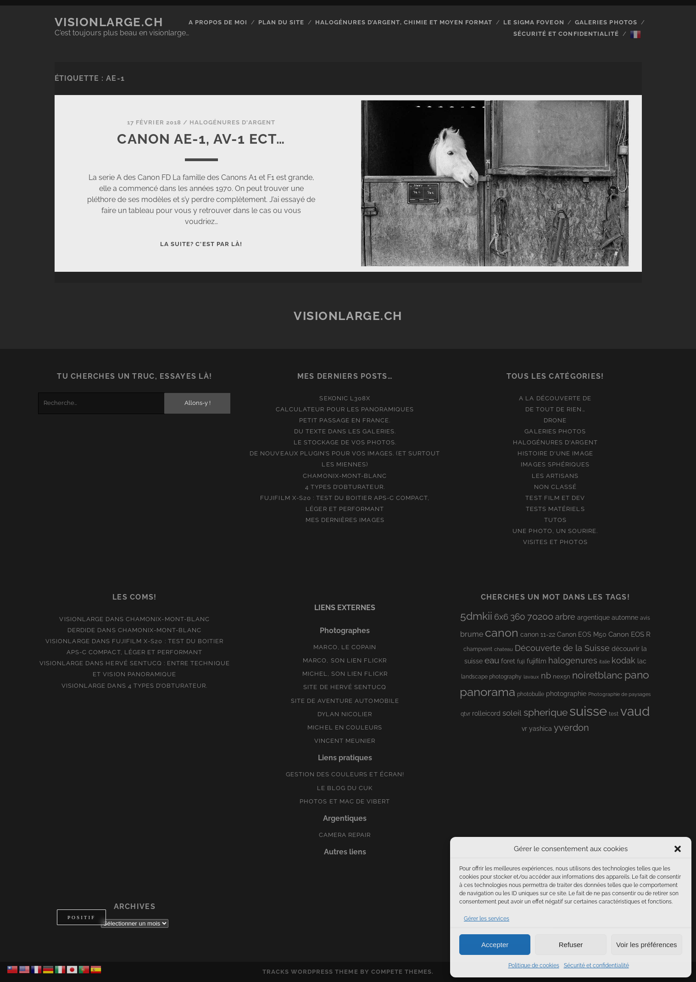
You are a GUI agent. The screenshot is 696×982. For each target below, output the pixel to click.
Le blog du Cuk (345, 788)
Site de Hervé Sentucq (344, 687)
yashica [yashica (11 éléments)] (540, 728)
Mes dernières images (345, 519)
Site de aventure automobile (345, 700)
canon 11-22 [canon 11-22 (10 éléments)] (537, 634)
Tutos (555, 519)
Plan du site (281, 22)
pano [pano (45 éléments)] (636, 674)
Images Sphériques (555, 464)
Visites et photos (555, 542)
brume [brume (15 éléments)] (471, 634)
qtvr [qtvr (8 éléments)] (465, 714)
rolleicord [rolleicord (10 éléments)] (486, 713)
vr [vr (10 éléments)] (524, 728)
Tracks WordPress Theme (310, 971)
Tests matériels (555, 508)
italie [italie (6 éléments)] (604, 661)
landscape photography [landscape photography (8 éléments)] (491, 676)
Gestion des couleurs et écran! (345, 774)
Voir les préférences (646, 944)
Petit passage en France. (344, 420)
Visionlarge (81, 619)
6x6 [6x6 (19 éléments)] (501, 617)
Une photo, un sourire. (555, 530)
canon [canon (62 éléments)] (501, 633)
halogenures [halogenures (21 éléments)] (572, 660)
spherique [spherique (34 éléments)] (545, 712)
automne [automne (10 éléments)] (625, 617)
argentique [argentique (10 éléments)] (593, 617)
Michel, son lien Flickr (345, 673)
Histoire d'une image (555, 453)
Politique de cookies (533, 965)
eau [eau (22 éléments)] (491, 660)
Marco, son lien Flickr (345, 660)
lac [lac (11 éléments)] (641, 661)
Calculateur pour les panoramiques (345, 409)
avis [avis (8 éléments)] (645, 618)
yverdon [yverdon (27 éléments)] (571, 727)
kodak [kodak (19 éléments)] (623, 660)
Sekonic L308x (344, 398)
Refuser (571, 944)
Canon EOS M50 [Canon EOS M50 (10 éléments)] (582, 634)
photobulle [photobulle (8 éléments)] (530, 694)
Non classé (555, 486)
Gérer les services (486, 918)
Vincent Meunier (345, 740)
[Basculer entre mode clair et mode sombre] (81, 917)
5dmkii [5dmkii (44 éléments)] (476, 616)
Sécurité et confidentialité (596, 965)
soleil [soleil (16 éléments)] (512, 713)
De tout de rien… (555, 409)
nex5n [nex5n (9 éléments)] (561, 676)
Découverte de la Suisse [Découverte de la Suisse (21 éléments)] (562, 648)
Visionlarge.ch (109, 22)
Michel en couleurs (344, 727)
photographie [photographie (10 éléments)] (566, 693)
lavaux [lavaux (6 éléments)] (531, 676)
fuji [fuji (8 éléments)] (521, 661)
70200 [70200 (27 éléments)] (540, 616)
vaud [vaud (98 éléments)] (635, 711)
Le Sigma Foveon (533, 22)
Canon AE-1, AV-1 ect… (201, 139)
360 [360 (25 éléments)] (517, 617)
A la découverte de (555, 398)
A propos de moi (218, 22)
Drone (555, 420)
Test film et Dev (555, 497)
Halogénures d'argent (232, 122)
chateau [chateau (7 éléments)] (503, 649)
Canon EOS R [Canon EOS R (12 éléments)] (629, 634)
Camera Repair (345, 834)
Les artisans (555, 475)
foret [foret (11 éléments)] (508, 661)
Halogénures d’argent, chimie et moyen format (404, 22)
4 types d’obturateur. (345, 486)
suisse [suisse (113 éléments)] (588, 711)
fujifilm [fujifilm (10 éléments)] (536, 661)
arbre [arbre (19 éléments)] (565, 617)
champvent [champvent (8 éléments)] (477, 649)
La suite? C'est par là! (201, 244)
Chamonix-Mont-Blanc (345, 475)
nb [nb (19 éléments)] (546, 675)
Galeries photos (606, 22)
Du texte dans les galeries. (345, 431)
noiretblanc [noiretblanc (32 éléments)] (597, 675)
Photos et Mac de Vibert (345, 801)
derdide (81, 630)
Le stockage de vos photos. (345, 442)
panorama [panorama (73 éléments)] (487, 692)
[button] (677, 848)
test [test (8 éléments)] (613, 714)
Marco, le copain (344, 647)
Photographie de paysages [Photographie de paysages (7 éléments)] (619, 694)
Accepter (494, 944)
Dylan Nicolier (345, 714)
